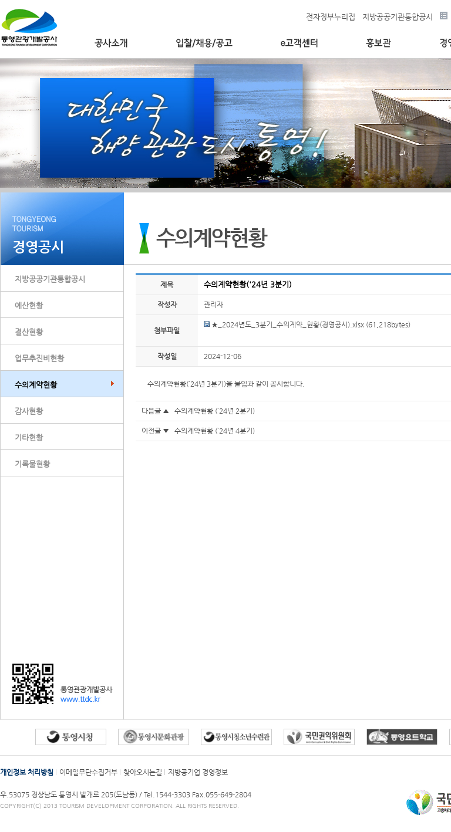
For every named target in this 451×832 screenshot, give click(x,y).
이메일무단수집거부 (88, 772)
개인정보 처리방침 (26, 772)
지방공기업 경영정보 (198, 772)
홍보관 (378, 43)
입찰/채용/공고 (204, 43)
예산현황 (29, 305)
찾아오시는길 (142, 772)
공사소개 (111, 43)
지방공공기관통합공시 (397, 16)
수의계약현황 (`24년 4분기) (214, 431)
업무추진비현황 (39, 358)
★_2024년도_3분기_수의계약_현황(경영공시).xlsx (284, 324)
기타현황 (29, 437)
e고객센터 (299, 43)
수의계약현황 (36, 384)
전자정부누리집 (330, 16)
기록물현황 (32, 463)
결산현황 (29, 331)
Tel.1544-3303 (168, 794)
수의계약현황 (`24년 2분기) (214, 411)
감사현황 (29, 411)
